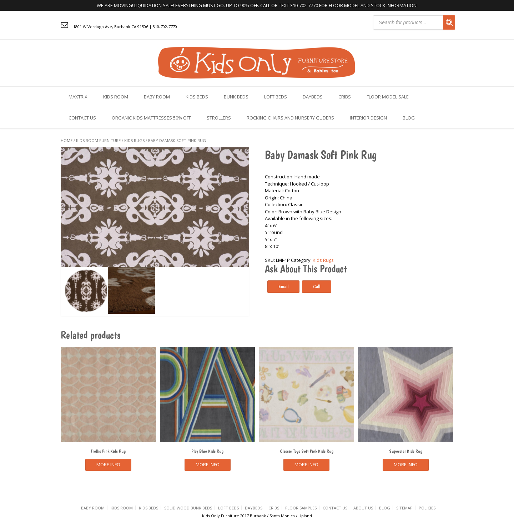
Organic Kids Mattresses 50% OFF (151, 118)
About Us (363, 508)
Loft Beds (275, 96)
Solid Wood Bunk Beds (188, 508)
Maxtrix (78, 96)
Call (316, 286)
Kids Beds (197, 96)
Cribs (344, 96)
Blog (409, 118)
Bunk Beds (236, 96)
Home (66, 140)
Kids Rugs (134, 140)
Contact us (82, 118)
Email (283, 286)
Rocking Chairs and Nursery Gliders (290, 118)
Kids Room (115, 96)
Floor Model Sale (388, 96)
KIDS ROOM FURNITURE (98, 140)
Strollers (219, 118)
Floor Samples (301, 508)
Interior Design (368, 118)
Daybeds (313, 96)
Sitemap (404, 508)
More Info (108, 464)
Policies (427, 508)
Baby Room (157, 96)
